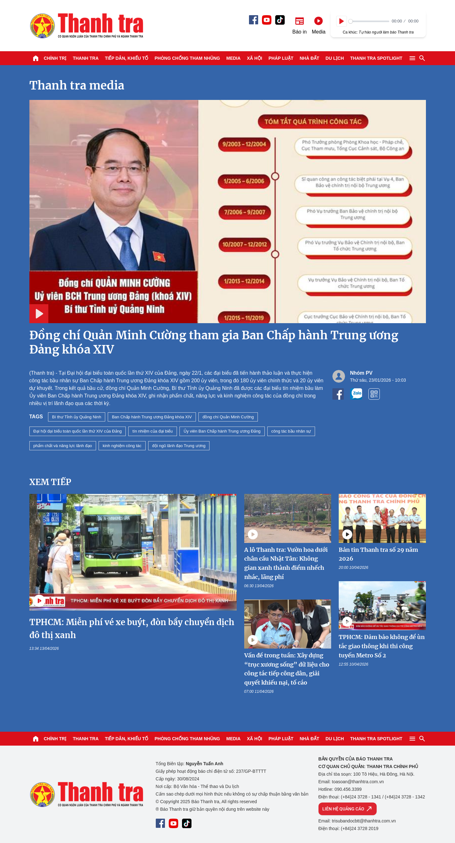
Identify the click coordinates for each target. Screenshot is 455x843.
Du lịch (334, 58)
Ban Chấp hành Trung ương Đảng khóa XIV (152, 417)
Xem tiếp (50, 482)
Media (233, 58)
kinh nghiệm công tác (122, 445)
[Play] (341, 21)
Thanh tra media (76, 85)
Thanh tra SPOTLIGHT (376, 58)
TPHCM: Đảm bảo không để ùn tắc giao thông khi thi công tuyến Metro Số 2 (382, 646)
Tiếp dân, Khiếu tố (126, 58)
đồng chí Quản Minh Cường (228, 417)
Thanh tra (86, 58)
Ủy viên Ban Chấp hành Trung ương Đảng (222, 431)
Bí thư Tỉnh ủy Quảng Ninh (76, 417)
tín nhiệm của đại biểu (152, 431)
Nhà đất (309, 58)
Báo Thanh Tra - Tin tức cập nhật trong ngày (86, 26)
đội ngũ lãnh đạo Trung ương (179, 445)
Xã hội (254, 58)
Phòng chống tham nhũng (187, 58)
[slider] (369, 21)
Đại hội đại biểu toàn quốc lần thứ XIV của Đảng (77, 431)
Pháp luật (281, 58)
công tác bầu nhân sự (291, 431)
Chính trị (55, 58)
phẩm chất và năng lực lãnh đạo (62, 445)
